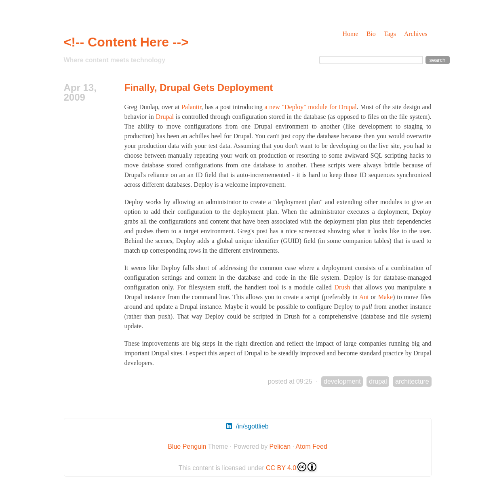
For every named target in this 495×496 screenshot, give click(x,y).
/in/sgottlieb (247, 426)
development (342, 381)
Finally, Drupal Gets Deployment (198, 87)
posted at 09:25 (290, 381)
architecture (412, 381)
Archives (416, 33)
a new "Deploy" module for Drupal (310, 106)
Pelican (280, 446)
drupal (378, 381)
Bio (371, 33)
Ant (364, 296)
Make (385, 296)
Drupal (165, 116)
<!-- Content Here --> (126, 42)
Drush (342, 287)
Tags (390, 33)
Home (350, 33)
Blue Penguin (187, 446)
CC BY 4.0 (291, 466)
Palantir (191, 106)
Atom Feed (311, 446)
